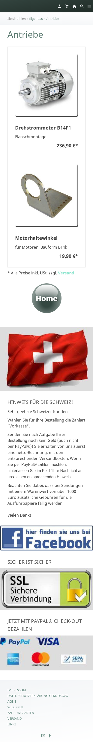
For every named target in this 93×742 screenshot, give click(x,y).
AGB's (11, 701)
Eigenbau (36, 18)
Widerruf (15, 707)
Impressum (16, 690)
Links (11, 724)
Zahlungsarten (20, 713)
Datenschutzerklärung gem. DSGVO (37, 695)
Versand (66, 273)
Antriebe (52, 18)
